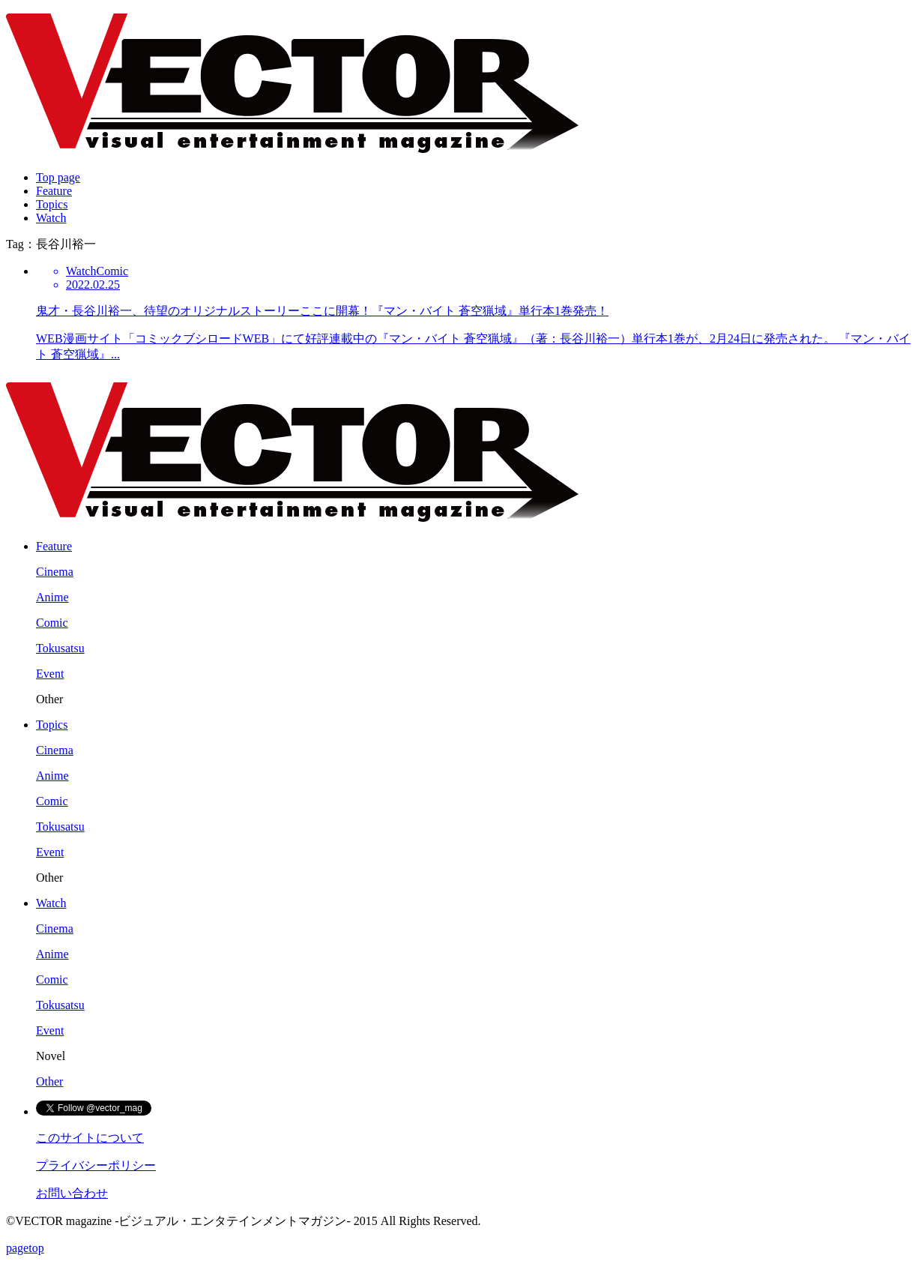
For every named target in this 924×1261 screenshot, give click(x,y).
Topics (51, 204)
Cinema (54, 571)
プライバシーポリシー (96, 1165)
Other (49, 1081)
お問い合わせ (72, 1193)
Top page (58, 177)
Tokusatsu (60, 648)
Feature (54, 190)
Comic (52, 622)
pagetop (25, 1248)
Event (50, 673)
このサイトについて (90, 1137)
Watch (51, 217)
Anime (52, 597)
